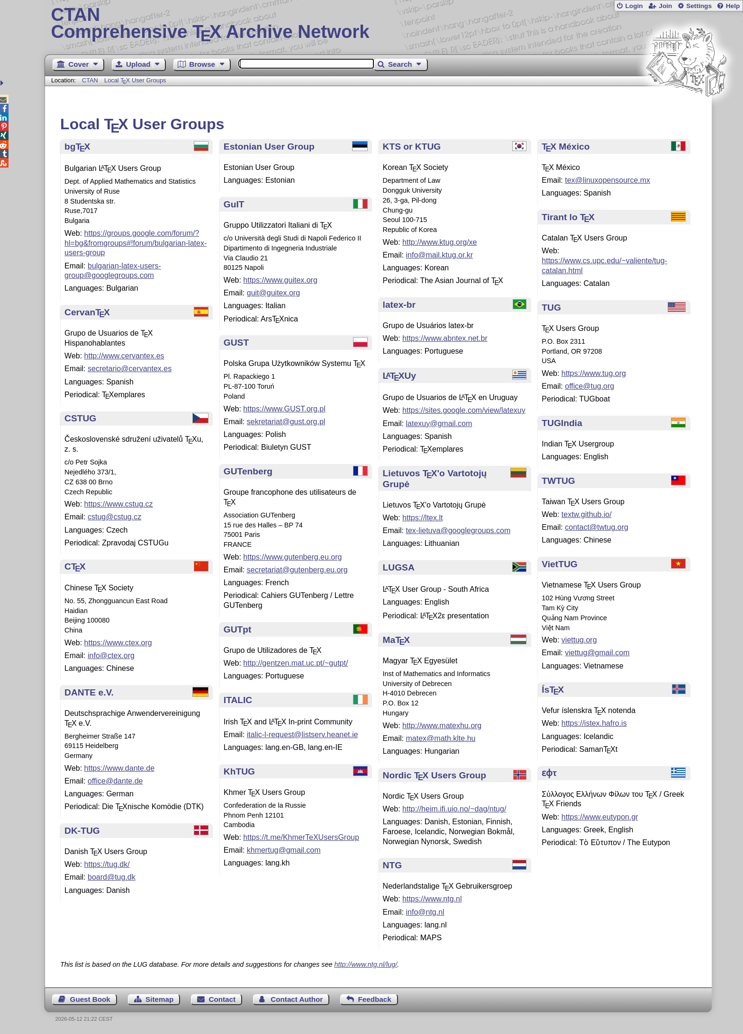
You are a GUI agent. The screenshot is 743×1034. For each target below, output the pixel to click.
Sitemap (159, 999)
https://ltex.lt (422, 518)
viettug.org (579, 640)
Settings (699, 5)
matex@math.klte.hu (440, 738)
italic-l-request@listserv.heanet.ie (302, 735)
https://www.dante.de (119, 768)
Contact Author (297, 999)
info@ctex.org (111, 655)
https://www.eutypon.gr (600, 817)
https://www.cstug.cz (118, 504)
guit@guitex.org (273, 293)
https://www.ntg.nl (432, 899)
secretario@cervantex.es (130, 369)
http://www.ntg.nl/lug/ (365, 964)
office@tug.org (589, 386)
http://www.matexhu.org (441, 726)
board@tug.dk (112, 877)
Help (733, 5)
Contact (222, 999)
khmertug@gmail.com (284, 850)
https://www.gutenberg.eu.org (292, 557)
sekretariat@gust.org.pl (286, 422)
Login (634, 5)
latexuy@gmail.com (439, 423)
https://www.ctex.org (118, 643)
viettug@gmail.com (597, 653)
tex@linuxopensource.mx (607, 180)
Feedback (374, 999)
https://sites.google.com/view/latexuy (464, 410)
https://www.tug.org (594, 373)
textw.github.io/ (587, 514)
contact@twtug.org (596, 527)
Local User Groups (135, 80)
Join (665, 5)
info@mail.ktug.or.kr (439, 255)
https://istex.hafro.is (594, 723)
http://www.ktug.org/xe (439, 242)
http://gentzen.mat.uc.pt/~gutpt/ (295, 663)
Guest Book (90, 999)
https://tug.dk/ (107, 864)
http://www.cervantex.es (124, 356)
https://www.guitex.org (280, 280)
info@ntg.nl (425, 912)
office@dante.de (115, 781)
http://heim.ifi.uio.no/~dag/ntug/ (454, 809)
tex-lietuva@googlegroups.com (458, 530)
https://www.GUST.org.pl (284, 409)
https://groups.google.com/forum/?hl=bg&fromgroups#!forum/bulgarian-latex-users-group (135, 243)
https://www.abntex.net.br (445, 338)
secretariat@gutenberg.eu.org (297, 570)
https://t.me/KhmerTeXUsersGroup (301, 837)
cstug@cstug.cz (114, 517)
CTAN (90, 80)
